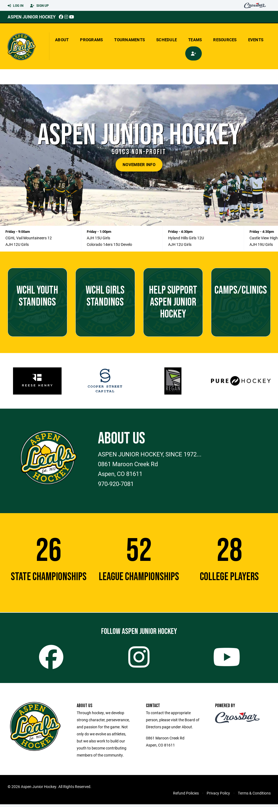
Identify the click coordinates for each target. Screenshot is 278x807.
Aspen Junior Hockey (32, 17)
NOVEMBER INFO (139, 164)
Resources (225, 39)
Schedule (166, 39)
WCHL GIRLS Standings (105, 296)
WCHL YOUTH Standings (37, 296)
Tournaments (129, 39)
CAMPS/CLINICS (241, 290)
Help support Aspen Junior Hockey (173, 302)
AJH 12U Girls (17, 244)
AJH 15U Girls (98, 237)
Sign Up (39, 5)
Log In (15, 5)
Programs (91, 39)
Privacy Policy (218, 795)
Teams (195, 39)
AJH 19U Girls (261, 244)
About (62, 39)
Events (256, 39)
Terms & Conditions (254, 795)
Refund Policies (186, 795)
